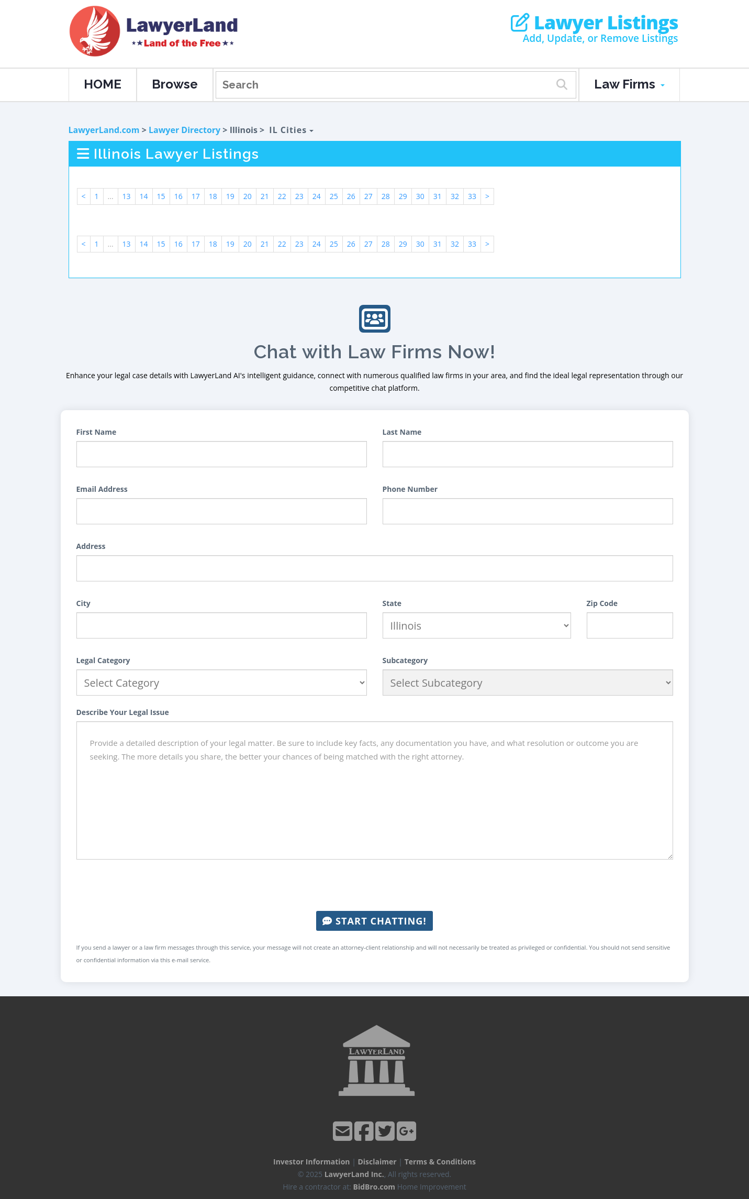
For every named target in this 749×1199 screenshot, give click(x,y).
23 (299, 196)
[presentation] (374, 885)
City (83, 603)
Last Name (402, 432)
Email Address (102, 489)
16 (178, 196)
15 (161, 196)
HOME (102, 84)
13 (126, 196)
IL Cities (291, 130)
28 (386, 196)
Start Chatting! (374, 921)
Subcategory (405, 660)
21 (265, 196)
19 (230, 196)
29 (403, 196)
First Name (96, 432)
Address (91, 546)
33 (472, 196)
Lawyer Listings (594, 22)
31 (437, 196)
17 (196, 196)
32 (455, 196)
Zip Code (602, 603)
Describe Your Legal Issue (122, 712)
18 (213, 196)
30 (420, 196)
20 (247, 196)
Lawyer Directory (184, 130)
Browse (175, 84)
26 (351, 196)
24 (316, 196)
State (392, 603)
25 (334, 196)
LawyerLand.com (104, 130)
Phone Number (410, 489)
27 (368, 196)
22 (282, 196)
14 (144, 196)
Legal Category (103, 660)
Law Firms (629, 84)
